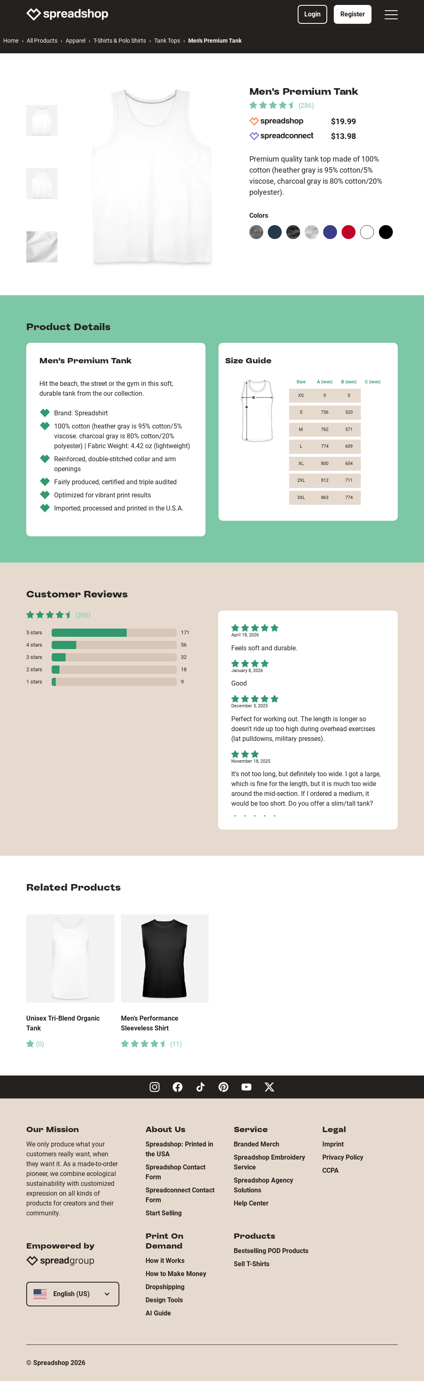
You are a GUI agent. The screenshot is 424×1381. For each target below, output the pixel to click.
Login (312, 14)
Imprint (333, 1144)
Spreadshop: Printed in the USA (179, 1149)
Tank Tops (167, 40)
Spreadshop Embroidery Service (269, 1162)
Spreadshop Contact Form (175, 1172)
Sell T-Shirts (251, 1264)
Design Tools (164, 1300)
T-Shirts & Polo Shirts (119, 40)
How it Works (165, 1261)
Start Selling (164, 1213)
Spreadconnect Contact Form (180, 1195)
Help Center (251, 1203)
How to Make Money (176, 1274)
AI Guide (158, 1313)
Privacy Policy (342, 1157)
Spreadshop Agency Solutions (263, 1185)
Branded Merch (256, 1144)
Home (10, 40)
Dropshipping (165, 1287)
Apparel (75, 40)
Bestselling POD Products (271, 1251)
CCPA (330, 1170)
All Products (42, 40)
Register (352, 14)
